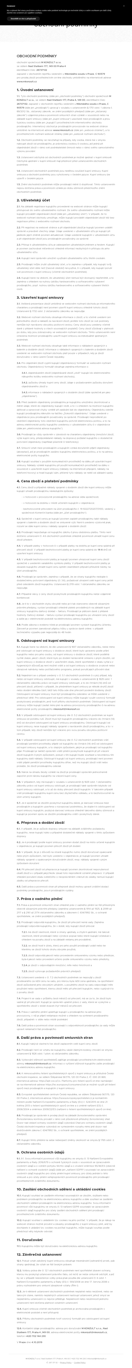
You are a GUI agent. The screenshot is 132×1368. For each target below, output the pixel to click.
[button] (124, 6)
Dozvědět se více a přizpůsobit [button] (23, 19)
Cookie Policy (80, 1362)
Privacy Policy (65, 1362)
